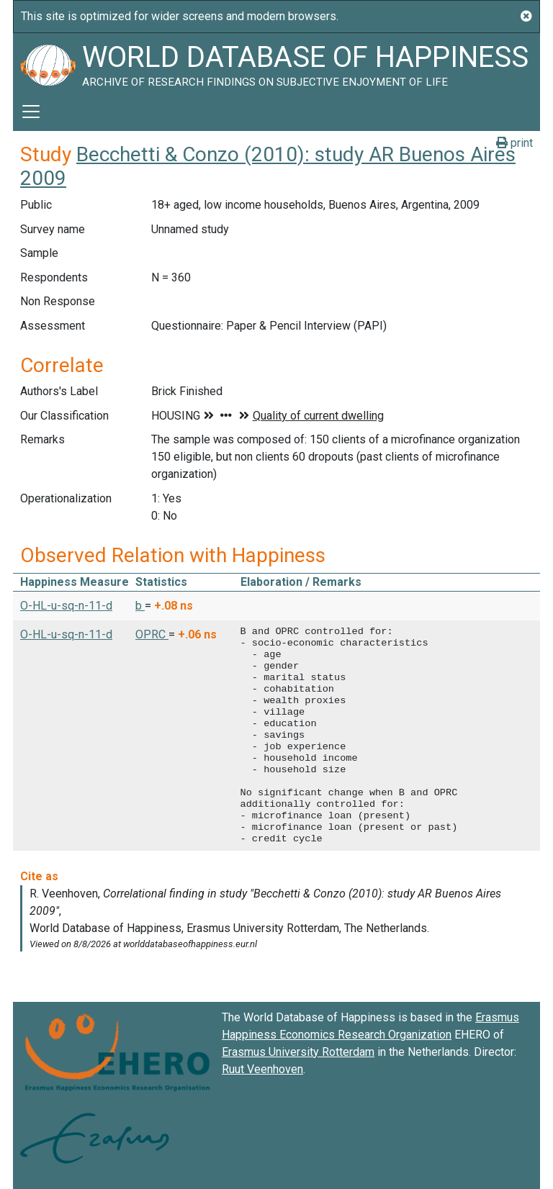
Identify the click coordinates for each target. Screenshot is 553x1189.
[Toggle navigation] (31, 111)
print (514, 143)
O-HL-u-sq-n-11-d (66, 605)
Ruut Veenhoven (262, 1069)
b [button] (140, 605)
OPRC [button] (151, 634)
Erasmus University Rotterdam (298, 1052)
